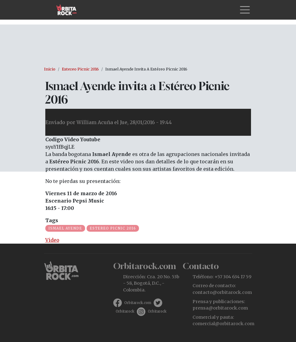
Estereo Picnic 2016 (80, 68)
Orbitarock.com (137, 303)
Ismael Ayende (65, 228)
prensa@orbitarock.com (220, 308)
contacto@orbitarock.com (222, 292)
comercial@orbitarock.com (223, 323)
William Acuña (95, 122)
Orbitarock (125, 311)
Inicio (49, 68)
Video (52, 240)
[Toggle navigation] (245, 9)
